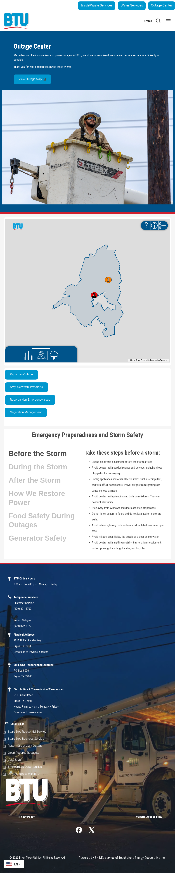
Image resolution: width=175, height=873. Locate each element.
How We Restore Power (37, 497)
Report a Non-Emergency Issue (30, 399)
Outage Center (161, 5)
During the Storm (38, 467)
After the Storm (35, 480)
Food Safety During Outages (42, 520)
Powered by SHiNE (91, 858)
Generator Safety (37, 538)
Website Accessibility (149, 816)
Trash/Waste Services (97, 5)
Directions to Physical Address (31, 652)
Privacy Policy (26, 816)
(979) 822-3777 (22, 626)
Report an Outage (21, 374)
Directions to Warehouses (28, 712)
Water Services (132, 5)
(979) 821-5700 (22, 608)
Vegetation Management (26, 412)
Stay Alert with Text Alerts (26, 387)
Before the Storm (38, 453)
